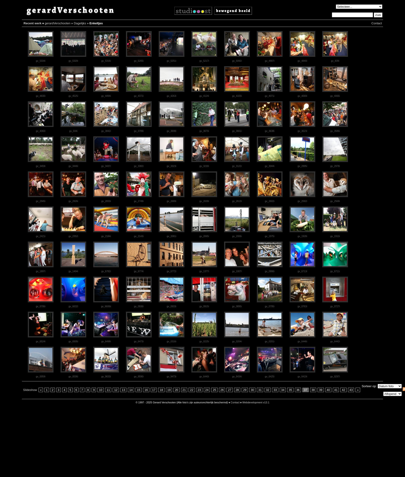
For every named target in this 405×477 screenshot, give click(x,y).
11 (108, 390)
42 (343, 390)
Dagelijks (80, 23)
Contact (376, 23)
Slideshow (30, 390)
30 (252, 390)
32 (267, 390)
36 (298, 390)
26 (222, 390)
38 (313, 390)
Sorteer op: (369, 386)
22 (191, 390)
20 (176, 390)
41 (335, 390)
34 (282, 390)
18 (161, 390)
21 (184, 390)
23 (199, 390)
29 (244, 390)
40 (328, 390)
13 (123, 390)
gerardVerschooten (57, 23)
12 (115, 390)
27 (229, 390)
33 (275, 390)
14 (131, 390)
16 (146, 390)
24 (206, 390)
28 (237, 390)
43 (351, 390)
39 (320, 390)
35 (290, 390)
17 (153, 390)
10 (100, 390)
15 (138, 390)
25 (214, 390)
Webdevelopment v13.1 (255, 402)
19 (169, 390)
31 (260, 390)
